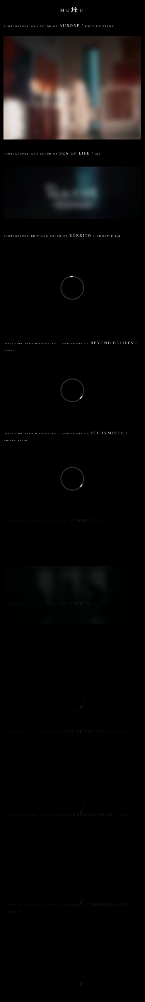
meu (72, 10)
